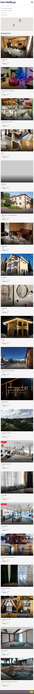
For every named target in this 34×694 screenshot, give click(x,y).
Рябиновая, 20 (4, 59)
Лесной (3, 339)
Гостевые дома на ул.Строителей (8, 370)
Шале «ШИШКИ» (5, 401)
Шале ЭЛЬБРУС (5, 650)
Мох (2, 153)
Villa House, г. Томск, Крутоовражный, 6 (9, 215)
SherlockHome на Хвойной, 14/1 (8, 557)
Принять (31, 691)
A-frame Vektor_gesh (6, 619)
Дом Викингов (4, 277)
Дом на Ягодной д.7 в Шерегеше (8, 90)
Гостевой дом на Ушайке (6, 432)
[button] (14, 25)
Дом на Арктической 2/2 (6, 588)
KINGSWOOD (4, 308)
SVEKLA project (5, 526)
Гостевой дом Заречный (6, 464)
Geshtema (4, 184)
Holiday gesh (4, 246)
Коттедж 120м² (4, 495)
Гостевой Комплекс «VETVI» (7, 121)
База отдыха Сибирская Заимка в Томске (9, 681)
